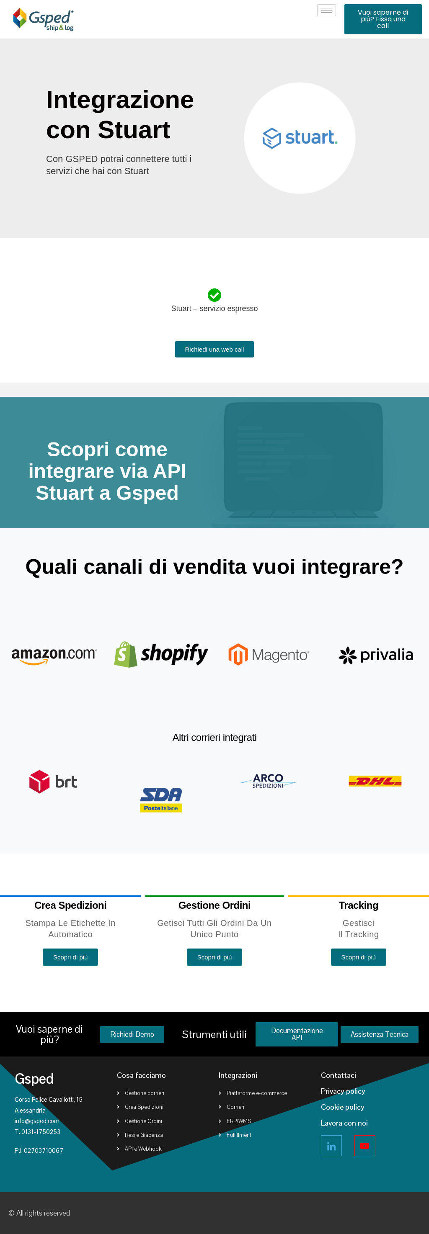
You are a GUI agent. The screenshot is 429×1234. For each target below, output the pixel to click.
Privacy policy (343, 1091)
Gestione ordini (214, 905)
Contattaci (338, 1075)
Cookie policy (342, 1107)
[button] (383, 19)
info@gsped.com (37, 1121)
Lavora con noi (344, 1123)
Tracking (359, 905)
